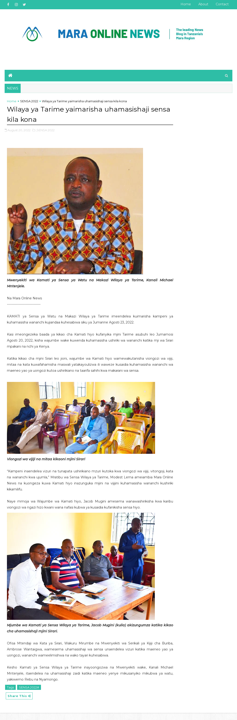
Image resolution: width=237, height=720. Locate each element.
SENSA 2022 (29, 102)
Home (186, 4)
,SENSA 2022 (45, 130)
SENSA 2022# (29, 694)
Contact (222, 4)
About (203, 4)
